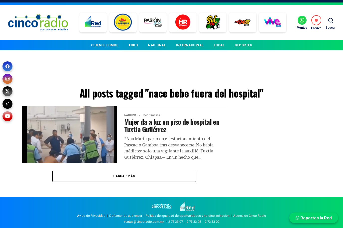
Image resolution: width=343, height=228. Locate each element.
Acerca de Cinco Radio (249, 216)
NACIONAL (157, 45)
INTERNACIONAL (190, 45)
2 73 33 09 (212, 222)
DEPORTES (243, 45)
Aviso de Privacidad (91, 216)
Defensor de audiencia (125, 216)
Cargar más (124, 176)
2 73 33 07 (175, 222)
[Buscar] (331, 22)
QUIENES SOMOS (104, 45)
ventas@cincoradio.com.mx (144, 222)
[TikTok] (7, 104)
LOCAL (219, 45)
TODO (133, 45)
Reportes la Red (314, 217)
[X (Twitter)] (7, 91)
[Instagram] (7, 79)
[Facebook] (7, 66)
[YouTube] (7, 116)
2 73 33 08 (194, 222)
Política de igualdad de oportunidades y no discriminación (187, 216)
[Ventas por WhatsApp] (302, 22)
